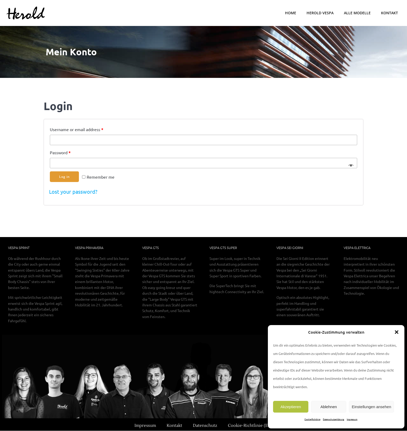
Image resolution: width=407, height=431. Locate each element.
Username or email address (76, 129)
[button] (396, 332)
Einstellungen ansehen (371, 407)
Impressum (352, 419)
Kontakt (389, 13)
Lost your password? (73, 191)
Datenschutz (205, 425)
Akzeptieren (290, 407)
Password (60, 152)
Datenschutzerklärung (333, 419)
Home (290, 13)
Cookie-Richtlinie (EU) (250, 425)
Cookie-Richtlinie (312, 419)
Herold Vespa (320, 13)
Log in (64, 176)
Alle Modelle (357, 13)
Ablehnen (328, 407)
